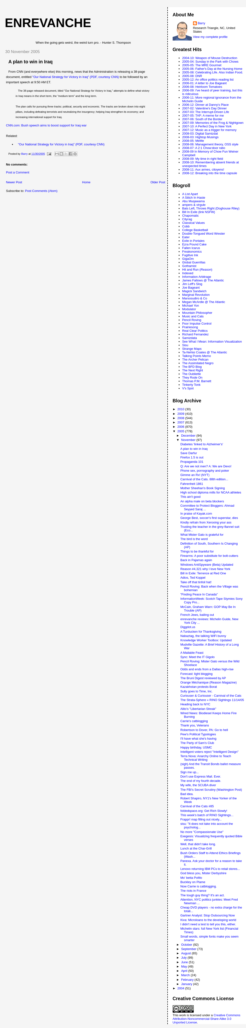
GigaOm (188, 259)
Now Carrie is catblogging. (198, 886)
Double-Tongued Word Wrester (203, 233)
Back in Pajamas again (196, 560)
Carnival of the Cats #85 (197, 806)
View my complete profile (210, 37)
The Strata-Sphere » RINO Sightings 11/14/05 (212, 700)
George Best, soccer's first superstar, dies (209, 518)
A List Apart (190, 194)
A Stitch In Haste (193, 197)
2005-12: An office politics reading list (208, 79)
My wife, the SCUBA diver (198, 785)
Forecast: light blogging (196, 674)
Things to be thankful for (197, 551)
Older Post (158, 182)
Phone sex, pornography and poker (204, 470)
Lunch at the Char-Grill (196, 848)
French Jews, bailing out (197, 615)
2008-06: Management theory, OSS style (210, 144)
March (186, 975)
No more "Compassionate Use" (201, 832)
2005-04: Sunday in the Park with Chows (210, 61)
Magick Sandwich (194, 291)
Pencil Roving (191, 320)
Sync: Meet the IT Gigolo (197, 657)
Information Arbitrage (196, 277)
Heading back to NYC (195, 704)
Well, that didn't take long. (198, 844)
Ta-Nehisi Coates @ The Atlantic (204, 352)
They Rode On (192, 377)
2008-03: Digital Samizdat (200, 133)
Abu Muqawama (193, 201)
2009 (181, 414)
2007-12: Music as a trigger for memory (209, 130)
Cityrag (187, 219)
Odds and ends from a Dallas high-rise (207, 669)
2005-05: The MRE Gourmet (202, 65)
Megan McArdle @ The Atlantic (203, 302)
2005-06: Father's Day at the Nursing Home (212, 69)
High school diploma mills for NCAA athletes (210, 492)
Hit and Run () (197, 269)
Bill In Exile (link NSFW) (198, 212)
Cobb (186, 226)
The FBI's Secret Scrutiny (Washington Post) (211, 789)
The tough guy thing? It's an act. (202, 895)
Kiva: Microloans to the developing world (208, 920)
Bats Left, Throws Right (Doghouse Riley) (211, 208)
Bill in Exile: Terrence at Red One (203, 573)
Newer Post (14, 182)
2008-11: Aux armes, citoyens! (203, 169)
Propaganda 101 (191, 461)
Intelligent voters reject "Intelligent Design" (209, 752)
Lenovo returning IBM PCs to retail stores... (210, 869)
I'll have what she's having (198, 738)
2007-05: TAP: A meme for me (203, 115)
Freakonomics (192, 251)
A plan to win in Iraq (30, 61)
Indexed (187, 273)
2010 (181, 409)
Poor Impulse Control (196, 323)
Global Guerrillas (193, 262)
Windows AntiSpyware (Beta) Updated (206, 564)
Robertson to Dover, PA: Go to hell (204, 730)
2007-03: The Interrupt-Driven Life (205, 112)
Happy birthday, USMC (196, 747)
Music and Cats (193, 316)
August (186, 953)
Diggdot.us (187, 627)
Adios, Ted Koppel (192, 577)
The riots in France (193, 890)
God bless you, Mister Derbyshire (203, 873)
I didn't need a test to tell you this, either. (208, 924)
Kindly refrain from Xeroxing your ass (205, 522)
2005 (181, 431)
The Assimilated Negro (198, 363)
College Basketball (195, 230)
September (189, 949)
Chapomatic (190, 215)
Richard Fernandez (195, 334)
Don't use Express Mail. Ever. (200, 776)
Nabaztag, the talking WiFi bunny (203, 636)
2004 (181, 988)
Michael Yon (190, 305)
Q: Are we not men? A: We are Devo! (205, 466)
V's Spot (188, 388)
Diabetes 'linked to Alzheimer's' (201, 444)
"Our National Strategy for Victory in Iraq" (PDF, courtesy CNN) (75, 77)
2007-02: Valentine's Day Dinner (204, 108)
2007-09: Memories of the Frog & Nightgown (213, 123)
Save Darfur (188, 453)
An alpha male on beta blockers (202, 501)
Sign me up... (189, 772)
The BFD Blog (192, 366)
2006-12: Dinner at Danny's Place (205, 105)
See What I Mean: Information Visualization (212, 341)
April (184, 971)
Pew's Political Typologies (198, 734)
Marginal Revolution (196, 295)
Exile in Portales (193, 241)
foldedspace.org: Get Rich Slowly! (203, 811)
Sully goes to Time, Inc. (196, 691)
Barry (201, 23)
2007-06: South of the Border (202, 119)
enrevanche (48, 23)
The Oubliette (191, 374)
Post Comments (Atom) (41, 191)
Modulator (189, 309)
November (188, 440)
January (187, 984)
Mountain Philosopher (197, 313)
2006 (181, 426)
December (188, 435)
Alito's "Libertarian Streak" (198, 709)
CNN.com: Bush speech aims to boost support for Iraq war (46, 125)
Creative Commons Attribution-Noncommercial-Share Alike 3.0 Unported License (206, 1018)
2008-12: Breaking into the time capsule (209, 173)
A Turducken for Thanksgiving (200, 631)
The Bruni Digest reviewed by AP (203, 678)
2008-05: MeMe (193, 141)
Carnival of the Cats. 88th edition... (204, 479)
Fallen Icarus (191, 248)
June (185, 962)
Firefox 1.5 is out (191, 457)
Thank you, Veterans (194, 725)
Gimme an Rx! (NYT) (194, 475)
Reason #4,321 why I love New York (205, 569)
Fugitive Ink (190, 255)
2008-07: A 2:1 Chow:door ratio (203, 148)
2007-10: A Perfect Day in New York (207, 126)
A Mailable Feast (191, 652)
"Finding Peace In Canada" (199, 594)
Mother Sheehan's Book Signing (202, 488)
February (187, 979)
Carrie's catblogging (194, 721)
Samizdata (189, 338)
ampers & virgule (194, 205)
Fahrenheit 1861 (191, 484)
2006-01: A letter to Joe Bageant (204, 83)
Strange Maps (192, 349)
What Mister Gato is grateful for (201, 534)
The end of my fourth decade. (200, 781)
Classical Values (193, 223)
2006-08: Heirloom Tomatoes (202, 87)
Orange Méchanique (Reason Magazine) (208, 682)
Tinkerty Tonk (191, 384)
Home (86, 182)
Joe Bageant (191, 287)
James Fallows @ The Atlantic (203, 280)
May (184, 966)
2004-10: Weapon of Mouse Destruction (209, 58)
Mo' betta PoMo (191, 877)
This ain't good (190, 497)
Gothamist (189, 266)
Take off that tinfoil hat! (195, 582)
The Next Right (192, 370)
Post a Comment (17, 172)
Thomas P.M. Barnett (196, 381)
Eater (186, 237)
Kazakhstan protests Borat (198, 687)
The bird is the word (194, 539)
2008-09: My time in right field (202, 158)
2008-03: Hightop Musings (200, 137)
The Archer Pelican (195, 359)
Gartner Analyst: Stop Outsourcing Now (207, 915)
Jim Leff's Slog (192, 284)
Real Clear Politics (195, 331)
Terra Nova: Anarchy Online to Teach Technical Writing (205, 757)
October (187, 944)
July (184, 957)
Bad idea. (186, 794)
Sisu (185, 345)
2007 (181, 422)
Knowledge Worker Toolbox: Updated (206, 640)
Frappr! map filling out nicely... (201, 819)
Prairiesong (190, 327)
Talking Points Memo (196, 356)
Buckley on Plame (192, 882)
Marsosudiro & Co (194, 298)
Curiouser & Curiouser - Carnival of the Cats (210, 695)
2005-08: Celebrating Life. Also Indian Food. (212, 72)
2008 (181, 418)
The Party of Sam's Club (197, 743)
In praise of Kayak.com (196, 513)
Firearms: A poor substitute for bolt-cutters (209, 556)
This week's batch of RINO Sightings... (206, 815)
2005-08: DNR (192, 76)
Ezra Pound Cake (194, 244)
